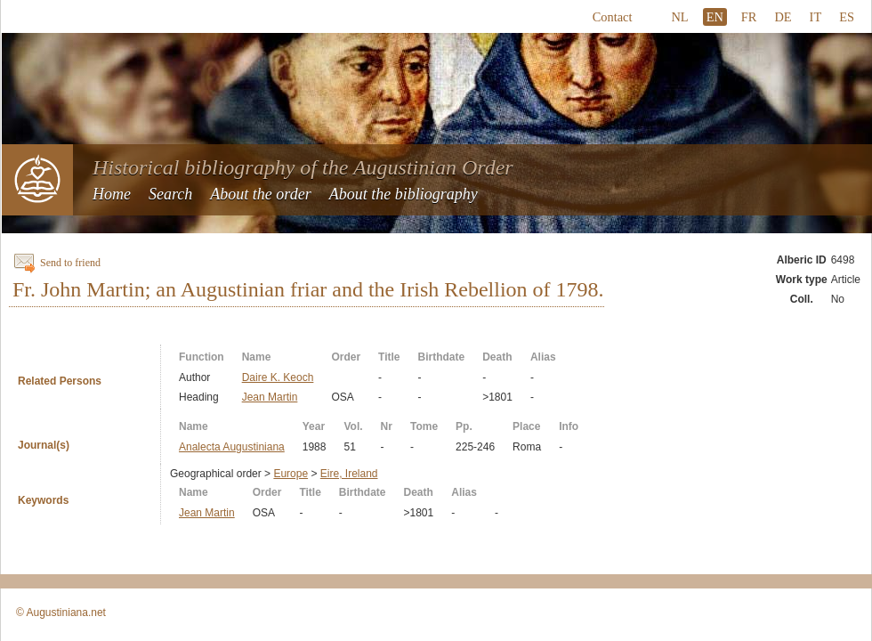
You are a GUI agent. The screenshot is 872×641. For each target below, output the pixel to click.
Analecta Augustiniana (232, 447)
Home (112, 194)
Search (170, 194)
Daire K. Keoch (278, 377)
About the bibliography (403, 194)
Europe (290, 473)
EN (714, 17)
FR (749, 17)
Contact (613, 17)
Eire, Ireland (349, 473)
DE (782, 17)
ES (846, 17)
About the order (260, 194)
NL (679, 17)
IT (816, 17)
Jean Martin (270, 397)
